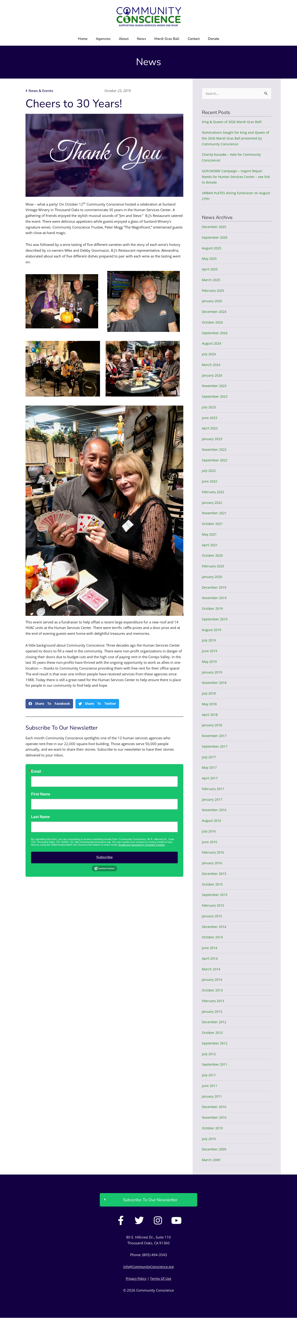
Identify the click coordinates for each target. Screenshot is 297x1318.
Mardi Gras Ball (166, 38)
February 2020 (214, 566)
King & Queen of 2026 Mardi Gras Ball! (233, 122)
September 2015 (215, 895)
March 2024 (211, 364)
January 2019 (212, 672)
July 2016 (209, 831)
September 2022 (215, 460)
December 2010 (215, 1107)
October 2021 (213, 524)
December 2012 (215, 1022)
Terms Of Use (161, 1278)
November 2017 (215, 736)
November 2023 (215, 386)
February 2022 (214, 492)
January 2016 (212, 863)
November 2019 (215, 598)
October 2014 (213, 937)
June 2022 (210, 481)
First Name (40, 794)
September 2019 (215, 619)
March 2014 (211, 969)
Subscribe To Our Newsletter (150, 1200)
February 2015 (214, 905)
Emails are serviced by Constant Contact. (141, 844)
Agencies (103, 38)
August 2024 (212, 343)
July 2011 (209, 1075)
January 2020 (212, 577)
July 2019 (209, 640)
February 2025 (214, 290)
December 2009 (215, 1149)
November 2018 (215, 683)
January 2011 (212, 1096)
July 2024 (209, 354)
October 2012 (213, 1033)
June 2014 (210, 948)
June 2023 (210, 418)
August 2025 (212, 248)
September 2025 (215, 237)
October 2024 (213, 322)
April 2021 (210, 545)
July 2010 (209, 1139)
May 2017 (210, 767)
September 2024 (215, 333)
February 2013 (214, 1001)
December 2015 (215, 873)
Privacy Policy (136, 1278)
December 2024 (215, 312)
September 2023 (215, 396)
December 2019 (215, 587)
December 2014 (215, 926)
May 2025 (210, 259)
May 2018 (210, 704)
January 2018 (212, 725)
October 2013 (213, 990)
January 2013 (212, 1011)
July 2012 (209, 1054)
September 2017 (215, 746)
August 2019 (212, 630)
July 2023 (209, 407)
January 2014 (212, 980)
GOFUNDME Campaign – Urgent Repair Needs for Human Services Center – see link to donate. (236, 177)
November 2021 (215, 513)
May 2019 (210, 661)
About (124, 38)
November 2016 (215, 810)
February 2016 (214, 852)
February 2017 (214, 789)
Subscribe (104, 857)
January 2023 (212, 439)
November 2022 (215, 449)
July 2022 (209, 471)
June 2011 (210, 1085)
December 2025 (215, 227)
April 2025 (210, 269)
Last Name (40, 817)
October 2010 (213, 1128)
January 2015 (212, 916)
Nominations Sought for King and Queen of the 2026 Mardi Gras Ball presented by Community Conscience (236, 138)
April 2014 (210, 958)
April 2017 (210, 778)
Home (82, 38)
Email (36, 771)
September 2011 (215, 1064)
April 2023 (210, 428)
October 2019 (213, 609)
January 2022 (212, 502)
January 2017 (212, 799)
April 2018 (210, 714)
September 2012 (215, 1043)
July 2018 (209, 693)
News (141, 38)
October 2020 (213, 555)
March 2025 (211, 280)
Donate (213, 38)
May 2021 (210, 534)
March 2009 (211, 1160)
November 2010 (215, 1117)
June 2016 (210, 842)
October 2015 (213, 884)
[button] (49, 703)
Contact (194, 38)
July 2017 (209, 757)
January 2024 (212, 375)
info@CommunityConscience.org (149, 1266)
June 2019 (210, 651)
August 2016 (212, 821)
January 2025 (212, 301)
